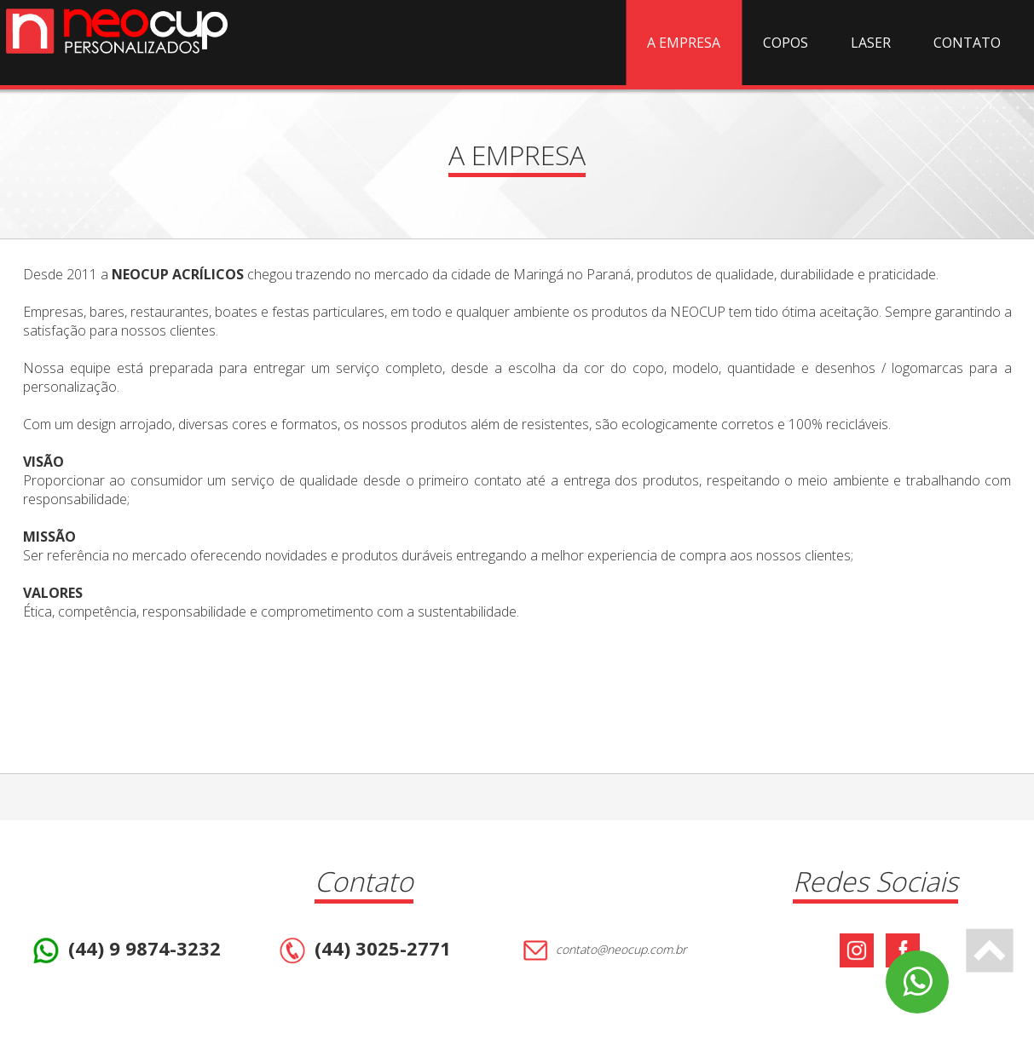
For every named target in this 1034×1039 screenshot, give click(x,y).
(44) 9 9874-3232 (125, 950)
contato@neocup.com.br (602, 950)
